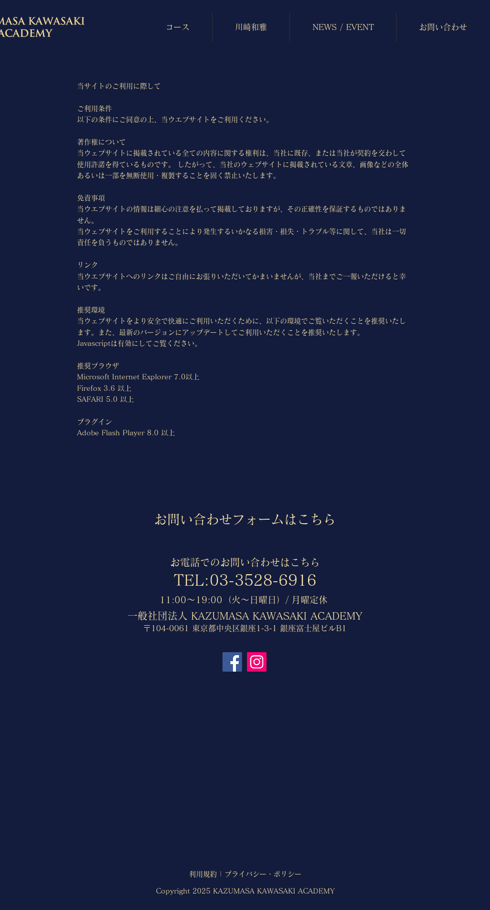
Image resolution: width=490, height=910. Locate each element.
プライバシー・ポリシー (263, 874)
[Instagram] (256, 662)
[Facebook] (232, 662)
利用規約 (203, 874)
